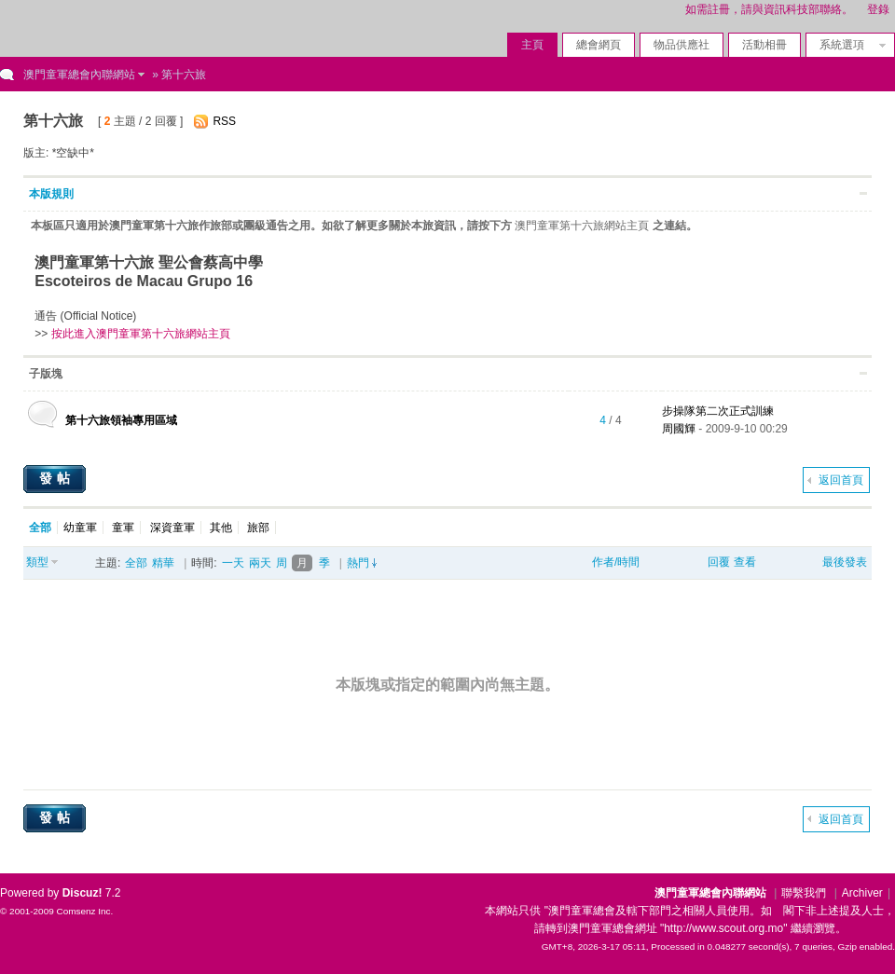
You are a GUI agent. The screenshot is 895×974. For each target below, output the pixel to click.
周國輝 (678, 428)
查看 (745, 562)
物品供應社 (681, 44)
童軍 (123, 527)
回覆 (719, 562)
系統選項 (847, 44)
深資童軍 (172, 527)
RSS (224, 121)
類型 (37, 562)
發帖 (57, 478)
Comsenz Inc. (84, 911)
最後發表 (844, 562)
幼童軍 (80, 527)
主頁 (532, 44)
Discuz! (82, 892)
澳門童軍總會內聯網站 (79, 74)
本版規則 (51, 193)
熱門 (358, 562)
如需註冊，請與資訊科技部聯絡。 (769, 9)
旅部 (258, 527)
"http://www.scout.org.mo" (724, 928)
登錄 (878, 9)
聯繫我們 (803, 892)
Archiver (862, 892)
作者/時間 (616, 562)
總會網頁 (598, 44)
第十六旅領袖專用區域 (121, 420)
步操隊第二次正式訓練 (718, 411)
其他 (221, 527)
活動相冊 (764, 44)
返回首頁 (841, 480)
